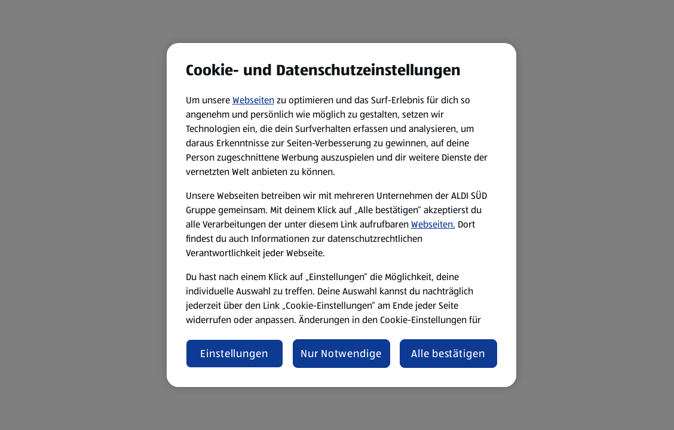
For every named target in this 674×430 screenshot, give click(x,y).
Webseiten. (433, 224)
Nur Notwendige (341, 353)
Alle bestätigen (448, 353)
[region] (341, 215)
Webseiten (253, 100)
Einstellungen (234, 353)
